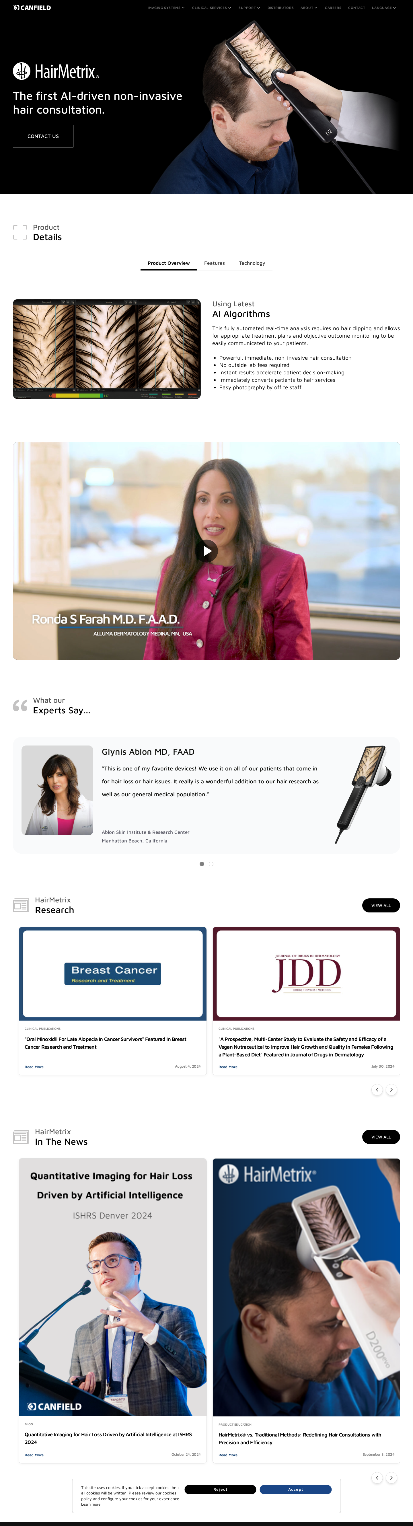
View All (381, 905)
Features (215, 262)
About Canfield (184, 1436)
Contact (357, 7)
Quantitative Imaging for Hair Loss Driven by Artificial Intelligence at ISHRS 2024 (74, 1321)
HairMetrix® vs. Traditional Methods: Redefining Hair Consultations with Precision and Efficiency (193, 1324)
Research (179, 1457)
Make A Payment (106, 1451)
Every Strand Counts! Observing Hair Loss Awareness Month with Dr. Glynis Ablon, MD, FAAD (312, 1324)
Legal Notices (340, 1436)
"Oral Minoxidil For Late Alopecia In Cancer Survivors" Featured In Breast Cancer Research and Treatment (72, 1009)
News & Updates (185, 1451)
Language (385, 7)
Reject (285, 1500)
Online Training (105, 1443)
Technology (256, 262)
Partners (20, 1457)
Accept (315, 1500)
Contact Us (259, 1436)
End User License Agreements (354, 1464)
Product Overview (165, 262)
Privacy (334, 1451)
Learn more (206, 1504)
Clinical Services (214, 7)
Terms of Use (340, 1457)
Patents (335, 1471)
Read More (34, 1052)
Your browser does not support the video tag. (206, 551)
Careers (334, 7)
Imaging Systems (170, 7)
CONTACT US (43, 135)
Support (251, 7)
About (310, 7)
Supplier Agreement (345, 1478)
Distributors (282, 7)
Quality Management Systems (354, 1443)
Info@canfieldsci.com (268, 1457)
